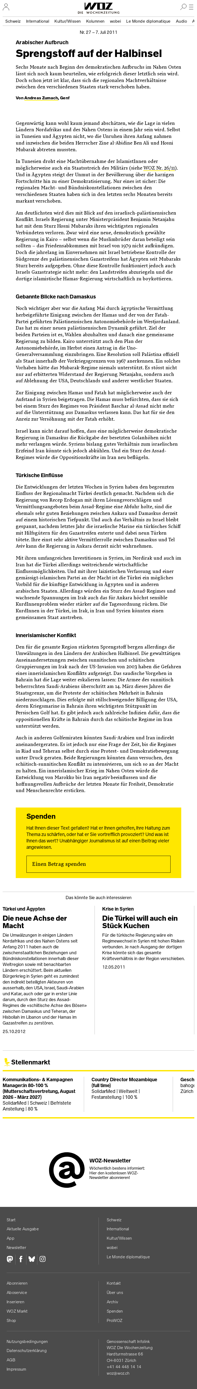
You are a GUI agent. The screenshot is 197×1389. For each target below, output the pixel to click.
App (10, 1238)
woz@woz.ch (118, 1373)
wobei (115, 21)
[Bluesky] (31, 1260)
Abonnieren (17, 1283)
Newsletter (16, 1247)
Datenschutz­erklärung (27, 1350)
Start (11, 1220)
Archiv (112, 1302)
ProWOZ (115, 1320)
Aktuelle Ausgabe (23, 1229)
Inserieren (15, 1302)
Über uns (115, 1292)
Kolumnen (95, 21)
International (37, 21)
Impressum (16, 1369)
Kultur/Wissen (67, 21)
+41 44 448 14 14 (124, 1367)
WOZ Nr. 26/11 (159, 168)
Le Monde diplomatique (148, 21)
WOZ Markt (17, 1311)
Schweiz (13, 21)
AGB (11, 1360)
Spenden (115, 1311)
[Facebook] (20, 1260)
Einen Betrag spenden (59, 864)
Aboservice (17, 1292)
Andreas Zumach (41, 98)
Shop (11, 1320)
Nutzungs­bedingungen (27, 1341)
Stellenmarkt (30, 1062)
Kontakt (114, 1283)
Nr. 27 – (98, 32)
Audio (181, 21)
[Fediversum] (11, 1260)
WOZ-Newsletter (110, 1160)
